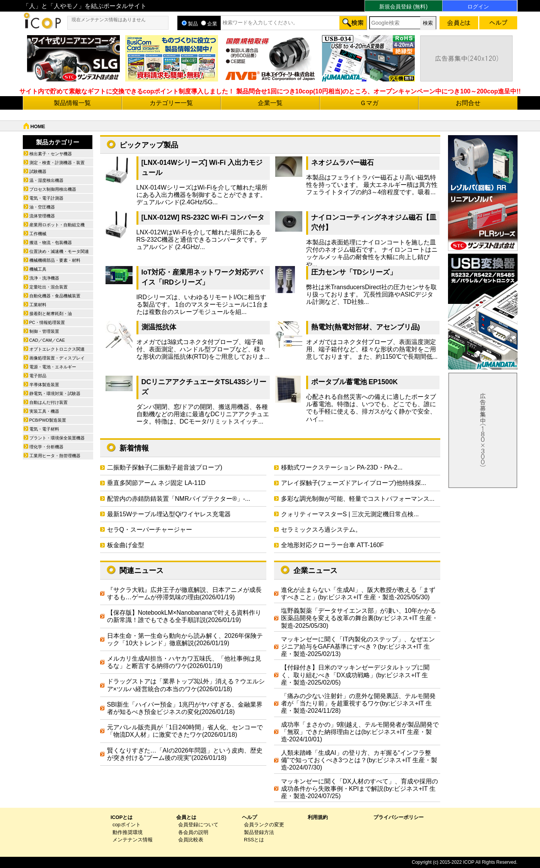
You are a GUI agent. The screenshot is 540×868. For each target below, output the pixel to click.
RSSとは (254, 840)
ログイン (478, 6)
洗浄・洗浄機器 (44, 278)
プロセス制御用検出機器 (52, 189)
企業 (209, 24)
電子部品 (37, 375)
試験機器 (37, 171)
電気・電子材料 (44, 429)
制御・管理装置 (44, 331)
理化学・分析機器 (46, 446)
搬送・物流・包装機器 (50, 242)
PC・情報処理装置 (47, 322)
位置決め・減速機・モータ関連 (59, 251)
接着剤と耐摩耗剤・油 (50, 313)
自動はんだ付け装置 (48, 402)
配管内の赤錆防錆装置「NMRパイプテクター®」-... (178, 498)
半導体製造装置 (44, 384)
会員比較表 (190, 840)
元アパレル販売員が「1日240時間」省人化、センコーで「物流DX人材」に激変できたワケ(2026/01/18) (185, 731)
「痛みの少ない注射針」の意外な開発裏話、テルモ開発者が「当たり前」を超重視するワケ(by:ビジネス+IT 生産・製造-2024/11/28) (358, 703)
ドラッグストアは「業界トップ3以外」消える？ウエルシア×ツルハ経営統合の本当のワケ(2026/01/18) (186, 685)
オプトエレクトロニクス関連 (57, 349)
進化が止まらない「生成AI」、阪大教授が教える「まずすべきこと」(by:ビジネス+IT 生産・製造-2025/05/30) (358, 593)
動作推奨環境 (127, 832)
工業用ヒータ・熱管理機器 (54, 455)
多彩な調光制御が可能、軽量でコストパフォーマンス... (357, 498)
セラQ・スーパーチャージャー (149, 529)
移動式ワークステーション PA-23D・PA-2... (342, 467)
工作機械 (37, 233)
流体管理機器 (42, 216)
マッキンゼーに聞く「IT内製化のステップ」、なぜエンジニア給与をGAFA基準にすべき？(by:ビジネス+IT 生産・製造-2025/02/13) (358, 646)
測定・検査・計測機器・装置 (57, 162)
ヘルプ (249, 817)
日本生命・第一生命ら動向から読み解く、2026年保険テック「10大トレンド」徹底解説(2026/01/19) (185, 639)
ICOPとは (122, 817)
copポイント (126, 824)
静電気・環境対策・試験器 (54, 393)
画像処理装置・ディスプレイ (57, 358)
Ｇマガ (369, 103)
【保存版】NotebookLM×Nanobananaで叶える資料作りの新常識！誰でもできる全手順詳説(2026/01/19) (184, 616)
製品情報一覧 (72, 103)
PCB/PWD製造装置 (47, 420)
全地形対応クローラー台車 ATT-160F (332, 545)
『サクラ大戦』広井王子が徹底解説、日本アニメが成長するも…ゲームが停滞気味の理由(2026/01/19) (184, 593)
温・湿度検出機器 (46, 180)
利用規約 (318, 817)
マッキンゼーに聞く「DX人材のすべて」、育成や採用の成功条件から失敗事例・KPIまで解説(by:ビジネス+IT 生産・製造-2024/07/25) (359, 788)
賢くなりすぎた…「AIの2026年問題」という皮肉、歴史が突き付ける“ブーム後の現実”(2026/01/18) (185, 754)
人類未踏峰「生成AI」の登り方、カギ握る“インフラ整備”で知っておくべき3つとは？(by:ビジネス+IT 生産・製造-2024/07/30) (359, 760)
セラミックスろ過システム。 (321, 529)
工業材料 (37, 304)
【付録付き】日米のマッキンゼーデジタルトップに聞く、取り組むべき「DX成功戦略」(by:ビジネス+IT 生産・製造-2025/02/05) (355, 674)
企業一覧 (270, 103)
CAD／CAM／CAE (47, 340)
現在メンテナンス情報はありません (109, 19)
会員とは (186, 817)
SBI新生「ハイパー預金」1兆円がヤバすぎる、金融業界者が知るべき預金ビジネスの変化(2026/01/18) (185, 708)
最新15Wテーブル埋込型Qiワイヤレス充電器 (169, 514)
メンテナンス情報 (132, 840)
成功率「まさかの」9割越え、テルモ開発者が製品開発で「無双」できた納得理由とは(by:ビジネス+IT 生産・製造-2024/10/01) (360, 732)
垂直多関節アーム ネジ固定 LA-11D (156, 483)
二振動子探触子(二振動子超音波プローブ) (165, 467)
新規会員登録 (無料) (403, 6)
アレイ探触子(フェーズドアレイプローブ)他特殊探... (353, 483)
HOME (38, 126)
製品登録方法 (259, 832)
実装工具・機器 (44, 411)
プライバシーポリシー (398, 817)
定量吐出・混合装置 (48, 287)
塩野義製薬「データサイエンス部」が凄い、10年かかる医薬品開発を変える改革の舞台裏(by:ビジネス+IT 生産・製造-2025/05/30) (359, 618)
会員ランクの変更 (264, 824)
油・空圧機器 (42, 207)
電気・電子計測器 (46, 198)
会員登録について (198, 824)
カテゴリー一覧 (171, 103)
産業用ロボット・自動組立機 (57, 224)
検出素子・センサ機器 (50, 153)
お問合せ (468, 103)
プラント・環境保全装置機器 (57, 438)
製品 (190, 24)
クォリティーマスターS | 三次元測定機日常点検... (350, 514)
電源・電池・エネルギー (52, 366)
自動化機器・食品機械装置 (54, 295)
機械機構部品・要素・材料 (54, 260)
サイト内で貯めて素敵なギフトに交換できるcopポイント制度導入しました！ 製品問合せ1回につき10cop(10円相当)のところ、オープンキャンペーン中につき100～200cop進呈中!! (270, 91)
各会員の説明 (193, 832)
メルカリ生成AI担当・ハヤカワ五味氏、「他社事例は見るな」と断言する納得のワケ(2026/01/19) (184, 662)
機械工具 (37, 269)
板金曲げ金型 (125, 545)
